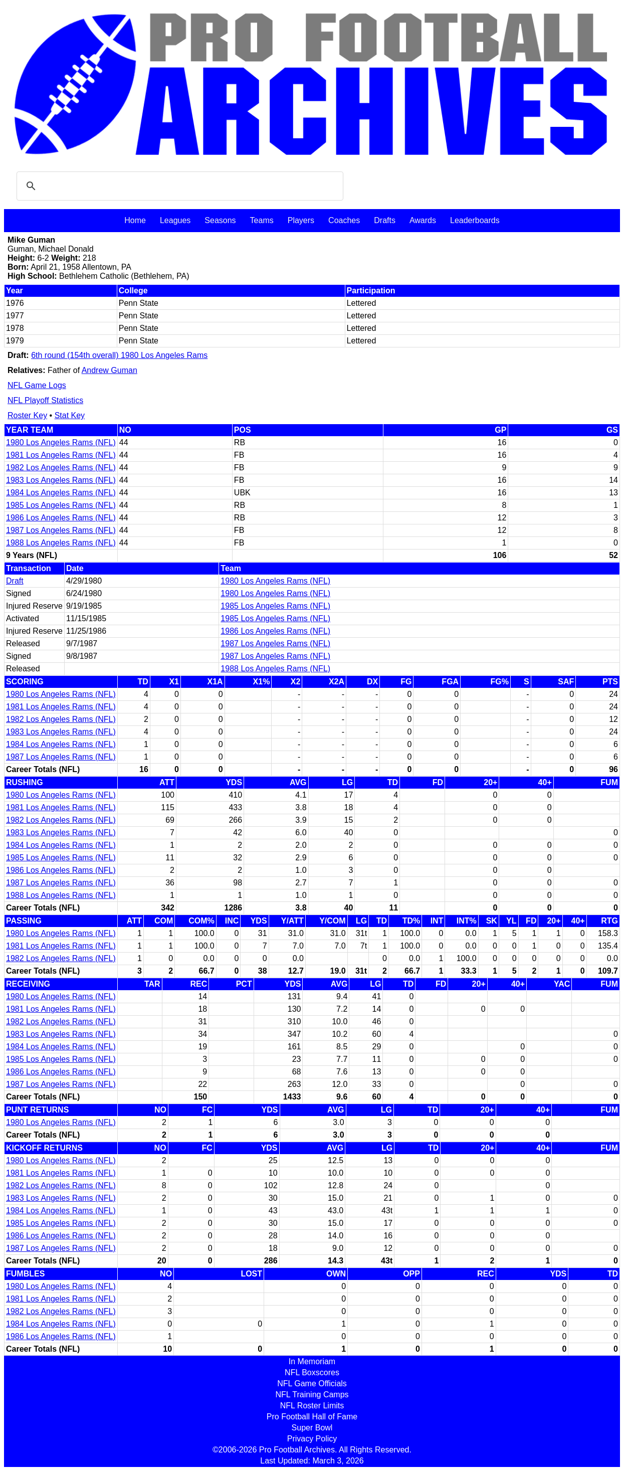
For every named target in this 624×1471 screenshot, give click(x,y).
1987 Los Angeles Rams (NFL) (61, 530)
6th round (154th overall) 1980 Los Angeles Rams (119, 355)
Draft (15, 581)
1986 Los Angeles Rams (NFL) (61, 517)
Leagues (175, 220)
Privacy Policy (312, 1438)
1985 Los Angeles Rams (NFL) (61, 505)
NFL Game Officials (312, 1383)
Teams (262, 220)
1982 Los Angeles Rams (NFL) (61, 467)
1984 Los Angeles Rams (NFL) (61, 492)
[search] (178, 186)
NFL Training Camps (311, 1394)
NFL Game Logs (37, 385)
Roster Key (27, 415)
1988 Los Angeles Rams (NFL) (61, 542)
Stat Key (70, 415)
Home (135, 220)
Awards (422, 220)
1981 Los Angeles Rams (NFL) (61, 455)
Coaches (344, 220)
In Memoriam (312, 1361)
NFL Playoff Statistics (45, 400)
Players (301, 220)
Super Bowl (312, 1427)
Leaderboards (475, 220)
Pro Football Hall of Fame (312, 1416)
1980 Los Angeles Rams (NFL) (61, 442)
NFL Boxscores (312, 1372)
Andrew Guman (109, 370)
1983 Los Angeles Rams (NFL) (61, 480)
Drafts (384, 220)
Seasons (220, 220)
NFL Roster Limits (312, 1405)
